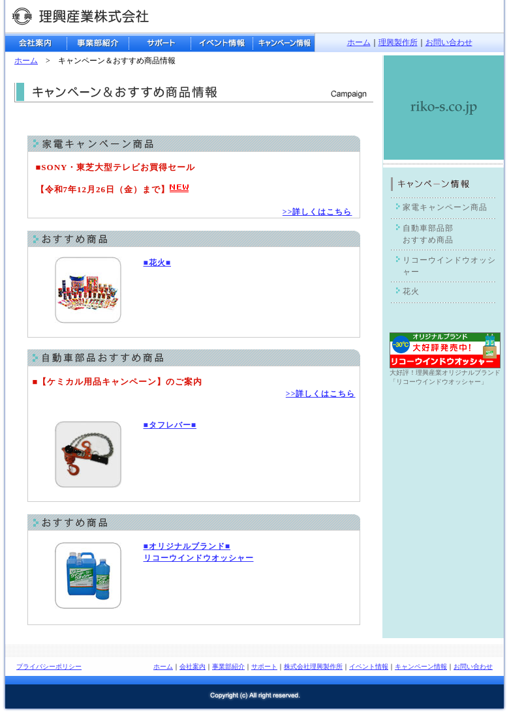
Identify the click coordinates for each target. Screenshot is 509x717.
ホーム (359, 42)
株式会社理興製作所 (313, 666)
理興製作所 (398, 42)
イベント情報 (368, 666)
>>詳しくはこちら (317, 211)
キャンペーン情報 (421, 666)
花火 (411, 291)
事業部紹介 (228, 666)
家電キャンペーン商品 (445, 207)
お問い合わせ (448, 42)
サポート (264, 666)
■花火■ (158, 262)
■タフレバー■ (170, 425)
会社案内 (192, 666)
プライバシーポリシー (49, 666)
